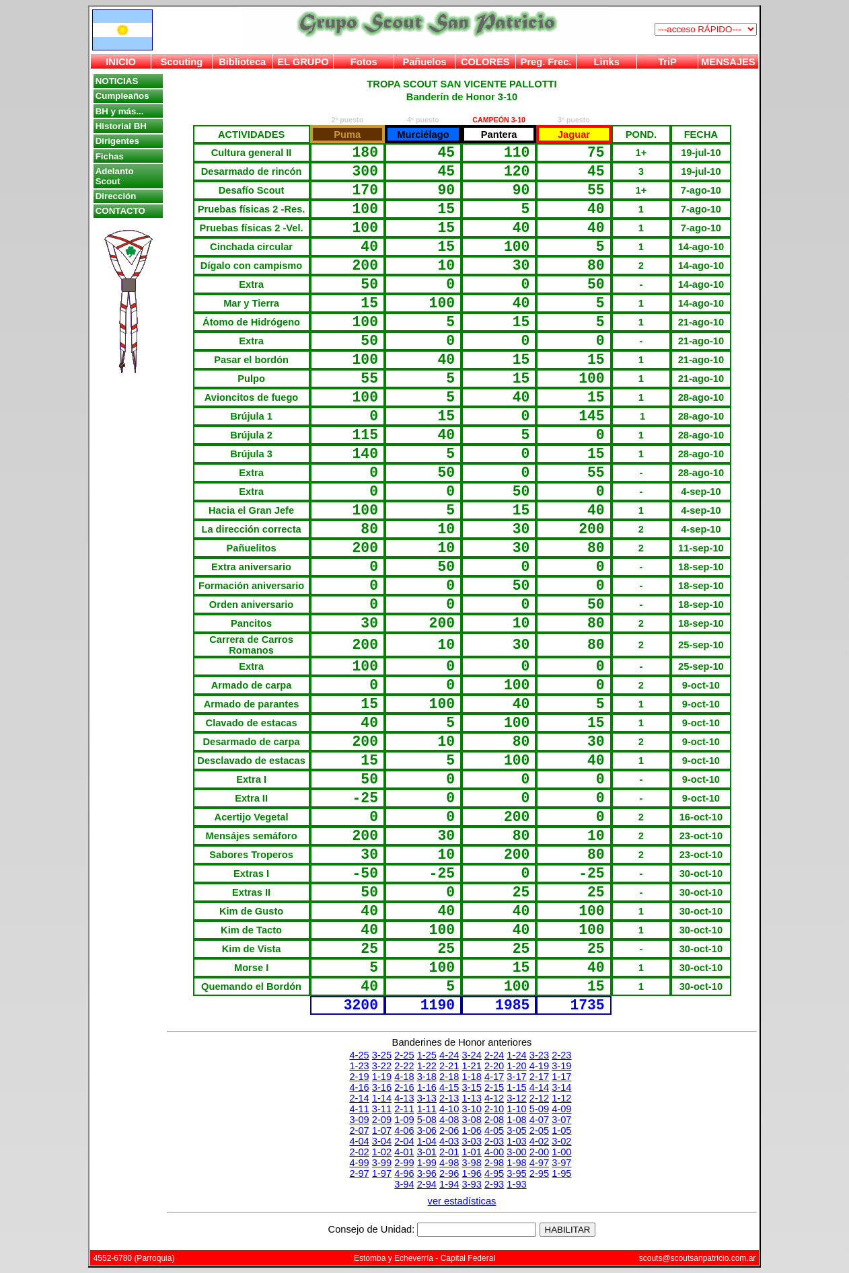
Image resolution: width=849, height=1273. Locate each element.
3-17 (516, 1076)
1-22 (427, 1065)
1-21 (472, 1065)
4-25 (359, 1055)
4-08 (449, 1119)
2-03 (494, 1141)
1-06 (472, 1130)
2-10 (494, 1109)
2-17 (539, 1076)
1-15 (516, 1087)
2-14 (359, 1098)
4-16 (359, 1087)
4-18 (404, 1076)
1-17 (561, 1076)
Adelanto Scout (115, 176)
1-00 (561, 1152)
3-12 (516, 1098)
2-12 (539, 1098)
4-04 (359, 1141)
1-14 (382, 1098)
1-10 (516, 1109)
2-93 (494, 1184)
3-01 (427, 1152)
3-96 (427, 1173)
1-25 (427, 1055)
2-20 (494, 1065)
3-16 (382, 1087)
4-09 (561, 1109)
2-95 (539, 1173)
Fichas (110, 156)
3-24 (472, 1055)
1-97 (382, 1173)
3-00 (516, 1152)
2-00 (539, 1152)
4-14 (539, 1087)
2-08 (494, 1119)
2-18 (449, 1076)
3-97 (561, 1162)
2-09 (382, 1119)
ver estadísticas (462, 1201)
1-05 (561, 1130)
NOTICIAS (117, 81)
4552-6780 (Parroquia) (134, 1258)
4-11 (359, 1109)
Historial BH (121, 126)
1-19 (382, 1076)
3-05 (516, 1130)
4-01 (404, 1152)
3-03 (472, 1141)
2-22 (404, 1065)
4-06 (404, 1130)
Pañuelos (424, 61)
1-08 (516, 1119)
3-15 (472, 1087)
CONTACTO (120, 211)
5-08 (427, 1119)
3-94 (404, 1184)
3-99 (382, 1162)
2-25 (404, 1055)
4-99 (359, 1162)
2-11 (404, 1109)
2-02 (359, 1152)
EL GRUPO (302, 61)
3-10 (472, 1109)
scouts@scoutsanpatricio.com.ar (697, 1258)
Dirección (116, 196)
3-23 (539, 1055)
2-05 (539, 1130)
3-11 (382, 1109)
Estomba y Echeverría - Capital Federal (424, 1258)
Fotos (363, 61)
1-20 (516, 1065)
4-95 (494, 1173)
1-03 (516, 1141)
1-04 (427, 1141)
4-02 (539, 1141)
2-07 (359, 1130)
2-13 (449, 1098)
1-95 (561, 1173)
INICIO (121, 61)
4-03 (449, 1141)
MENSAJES (728, 61)
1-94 (449, 1184)
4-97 (539, 1162)
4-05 (494, 1130)
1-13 (472, 1098)
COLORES (485, 61)
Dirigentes (117, 141)
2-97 (359, 1173)
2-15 (494, 1087)
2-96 (449, 1173)
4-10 (449, 1109)
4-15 (449, 1087)
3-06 (427, 1130)
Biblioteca (242, 61)
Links (607, 61)
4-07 (539, 1119)
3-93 (472, 1184)
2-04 (404, 1141)
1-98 (516, 1162)
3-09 (359, 1119)
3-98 (472, 1162)
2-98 (494, 1162)
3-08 (472, 1119)
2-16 (404, 1087)
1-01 (472, 1152)
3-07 (561, 1119)
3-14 (561, 1087)
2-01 (449, 1152)
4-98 (449, 1162)
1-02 (382, 1152)
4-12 (494, 1098)
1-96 (472, 1173)
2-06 (449, 1130)
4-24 (449, 1055)
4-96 (404, 1173)
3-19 (561, 1065)
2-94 (427, 1184)
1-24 (516, 1055)
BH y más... (120, 111)
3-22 (382, 1065)
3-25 (382, 1055)
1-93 (516, 1184)
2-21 (449, 1065)
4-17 (494, 1076)
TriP (667, 61)
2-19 (359, 1076)
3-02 (561, 1141)
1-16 (427, 1087)
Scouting (182, 61)
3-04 (382, 1141)
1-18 (472, 1076)
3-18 (427, 1076)
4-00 (494, 1152)
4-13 (404, 1098)
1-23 (359, 1065)
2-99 (404, 1162)
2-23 (561, 1055)
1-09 (404, 1119)
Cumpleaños (122, 96)
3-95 (516, 1173)
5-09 (539, 1109)
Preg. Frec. (546, 61)
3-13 (427, 1098)
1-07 (382, 1130)
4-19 (539, 1065)
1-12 (561, 1098)
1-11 (427, 1109)
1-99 (427, 1162)
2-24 (494, 1055)
